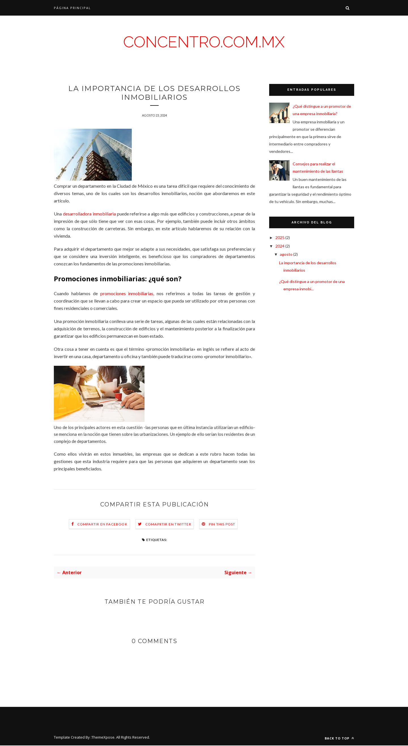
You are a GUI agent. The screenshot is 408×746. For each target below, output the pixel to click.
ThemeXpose (103, 737)
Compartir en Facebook (102, 525)
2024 (280, 246)
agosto (286, 254)
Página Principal (72, 8)
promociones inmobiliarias (127, 294)
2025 (280, 237)
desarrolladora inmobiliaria (89, 214)
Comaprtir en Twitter (168, 525)
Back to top (339, 739)
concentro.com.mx (204, 42)
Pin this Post (222, 525)
